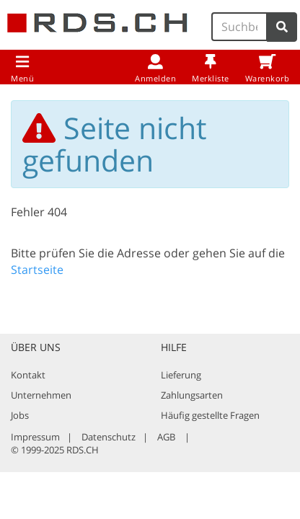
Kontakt (28, 374)
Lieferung (181, 374)
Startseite (37, 270)
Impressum (35, 436)
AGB (166, 436)
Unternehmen (41, 395)
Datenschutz (108, 436)
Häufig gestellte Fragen (210, 415)
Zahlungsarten (192, 395)
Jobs (20, 415)
